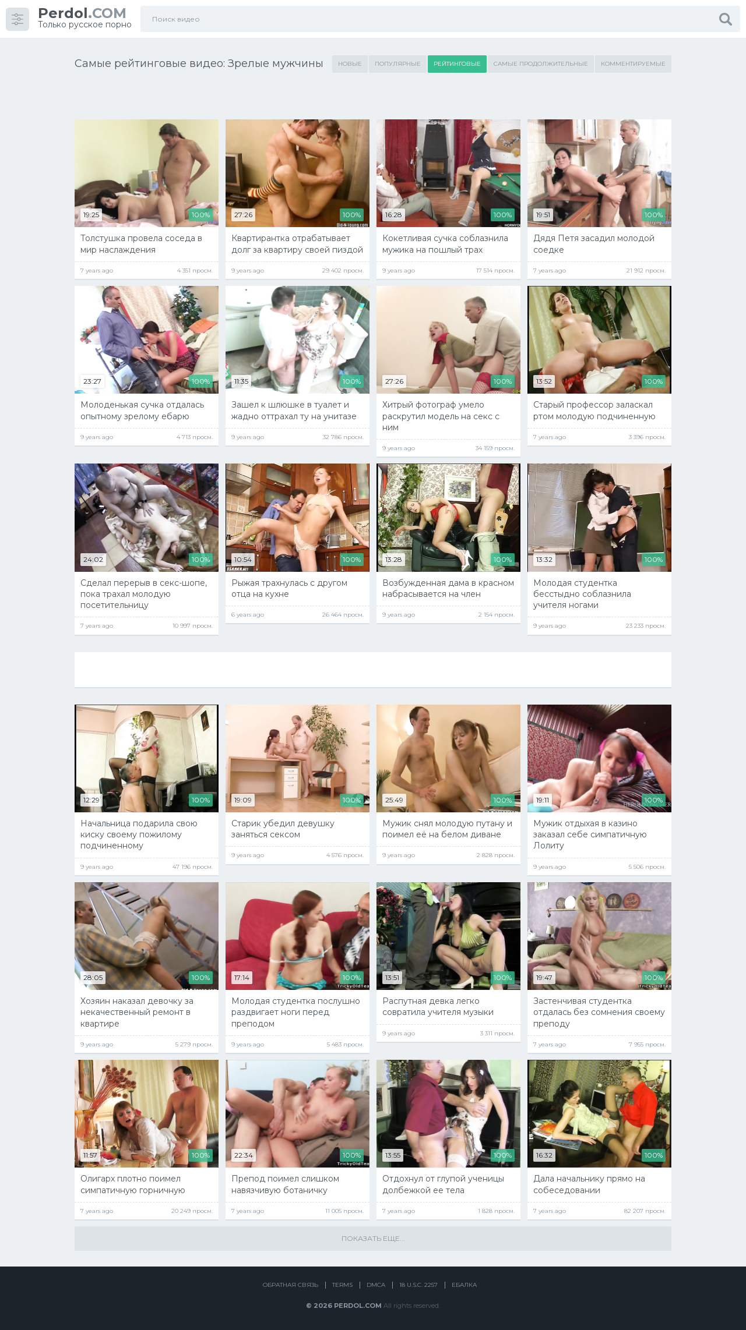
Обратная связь (290, 1285)
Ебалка (464, 1285)
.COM (82, 13)
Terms (342, 1285)
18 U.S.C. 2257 (418, 1285)
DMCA (376, 1285)
